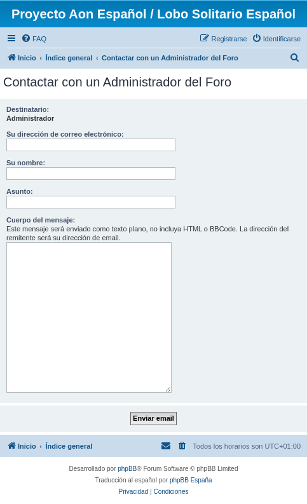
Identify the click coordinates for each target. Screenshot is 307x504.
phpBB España (191, 480)
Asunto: (19, 191)
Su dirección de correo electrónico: (65, 134)
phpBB (127, 468)
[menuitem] (33, 38)
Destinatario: (27, 109)
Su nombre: (25, 163)
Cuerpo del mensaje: (40, 220)
